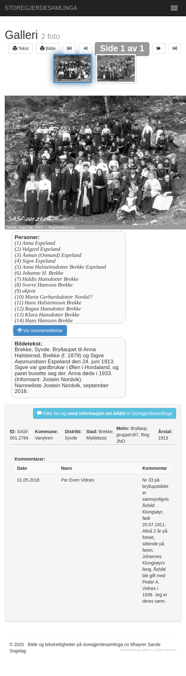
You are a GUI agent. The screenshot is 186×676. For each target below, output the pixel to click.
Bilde (48, 48)
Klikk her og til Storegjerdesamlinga (104, 413)
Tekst (21, 48)
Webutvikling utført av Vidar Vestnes (148, 650)
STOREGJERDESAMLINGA (41, 8)
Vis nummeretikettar (40, 330)
